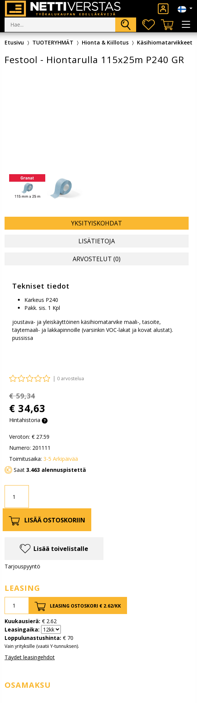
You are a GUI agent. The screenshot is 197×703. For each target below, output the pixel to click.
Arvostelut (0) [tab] (97, 259)
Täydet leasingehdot (30, 657)
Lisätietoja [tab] (96, 241)
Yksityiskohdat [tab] (96, 223)
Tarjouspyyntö (22, 566)
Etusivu (14, 42)
